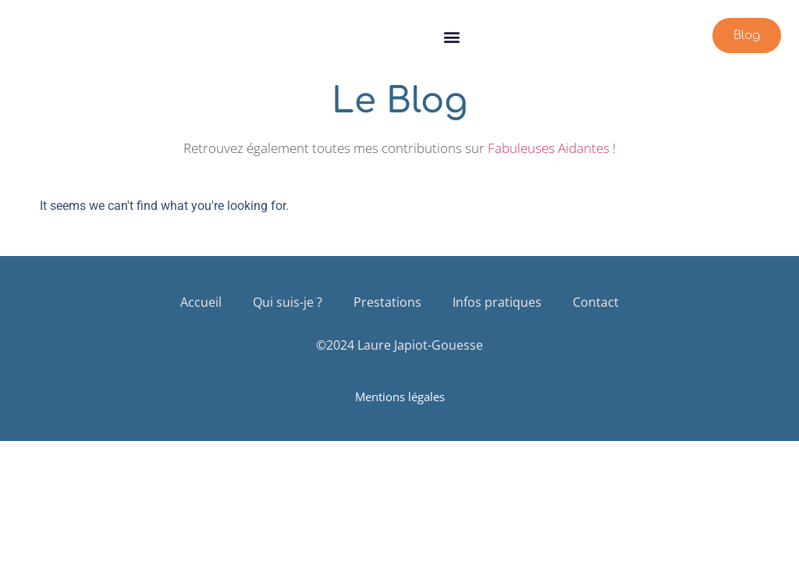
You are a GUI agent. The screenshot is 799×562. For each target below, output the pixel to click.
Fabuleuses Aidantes (548, 148)
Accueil (201, 302)
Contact (596, 302)
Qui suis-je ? (287, 302)
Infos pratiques (497, 302)
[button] (452, 36)
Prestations (387, 302)
